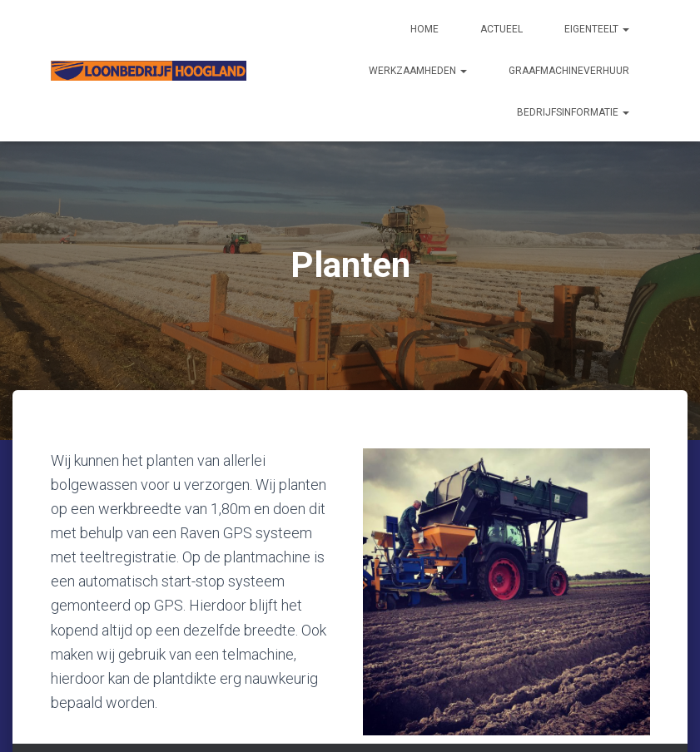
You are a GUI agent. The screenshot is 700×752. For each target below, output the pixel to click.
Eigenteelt (596, 29)
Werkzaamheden (418, 71)
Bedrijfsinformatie (573, 112)
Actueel (501, 29)
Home (424, 29)
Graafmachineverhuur (569, 71)
